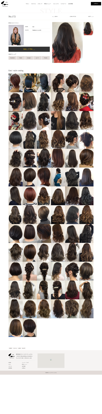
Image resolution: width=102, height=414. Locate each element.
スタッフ (40, 3)
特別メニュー (47, 3)
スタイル (33, 3)
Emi (33, 26)
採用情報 (10, 368)
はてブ (37, 57)
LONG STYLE (73, 16)
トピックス (56, 3)
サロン (27, 3)
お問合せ (96, 3)
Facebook (12, 57)
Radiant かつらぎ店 (37, 30)
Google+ (29, 57)
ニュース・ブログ (25, 362)
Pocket (45, 57)
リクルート (63, 3)
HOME (9, 362)
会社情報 (70, 3)
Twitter (20, 57)
